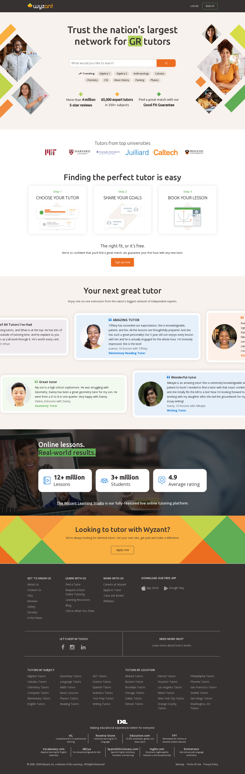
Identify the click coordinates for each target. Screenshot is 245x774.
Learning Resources (77, 600)
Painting (140, 80)
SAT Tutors (100, 676)
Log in (194, 6)
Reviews (32, 601)
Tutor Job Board (113, 595)
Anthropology (141, 73)
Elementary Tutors (38, 698)
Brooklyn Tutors (135, 687)
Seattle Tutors (199, 693)
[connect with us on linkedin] (80, 647)
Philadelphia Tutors (202, 676)
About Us (33, 584)
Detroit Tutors (167, 676)
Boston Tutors (134, 681)
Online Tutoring (75, 594)
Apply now (122, 550)
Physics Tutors (69, 698)
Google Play (174, 588)
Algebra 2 (122, 73)
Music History (121, 80)
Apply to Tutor (112, 590)
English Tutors (36, 704)
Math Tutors (67, 687)
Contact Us (34, 590)
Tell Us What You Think (79, 611)
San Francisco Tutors (203, 687)
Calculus (159, 73)
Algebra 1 (105, 73)
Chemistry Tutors (38, 687)
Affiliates (108, 601)
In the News (34, 618)
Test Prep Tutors (103, 698)
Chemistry (92, 80)
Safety (31, 606)
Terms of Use (194, 764)
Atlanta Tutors (134, 676)
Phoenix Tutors (199, 681)
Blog (68, 605)
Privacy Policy (210, 764)
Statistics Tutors (103, 693)
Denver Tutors (134, 704)
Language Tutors (70, 681)
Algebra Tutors (36, 676)
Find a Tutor (73, 584)
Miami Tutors (166, 693)
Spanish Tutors (102, 687)
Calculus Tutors (37, 681)
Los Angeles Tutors (170, 687)
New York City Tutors (171, 698)
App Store (150, 588)
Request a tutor (75, 590)
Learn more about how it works (171, 645)
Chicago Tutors (134, 693)
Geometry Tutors (70, 676)
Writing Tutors (101, 704)
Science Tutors (102, 681)
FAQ (30, 595)
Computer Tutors (38, 693)
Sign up (210, 6)
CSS (106, 80)
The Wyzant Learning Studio (80, 503)
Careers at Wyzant (114, 584)
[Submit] (166, 63)
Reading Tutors (69, 704)
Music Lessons (69, 693)
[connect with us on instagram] (72, 647)
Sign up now (122, 262)
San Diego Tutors (201, 698)
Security (32, 612)
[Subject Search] (113, 63)
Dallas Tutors (133, 698)
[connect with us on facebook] (65, 647)
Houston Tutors (167, 681)
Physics (154, 80)
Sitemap (180, 764)
